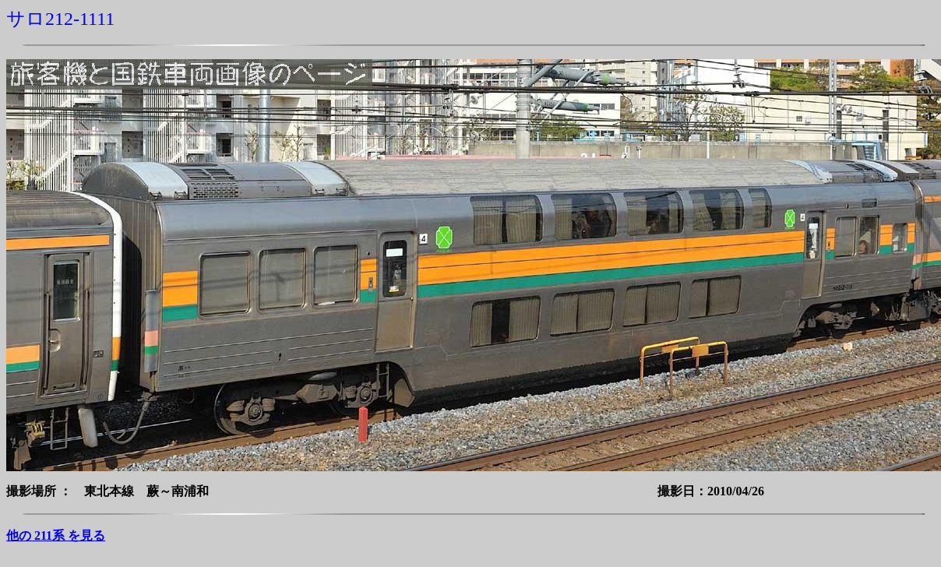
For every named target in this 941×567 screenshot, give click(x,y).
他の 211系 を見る (55, 535)
